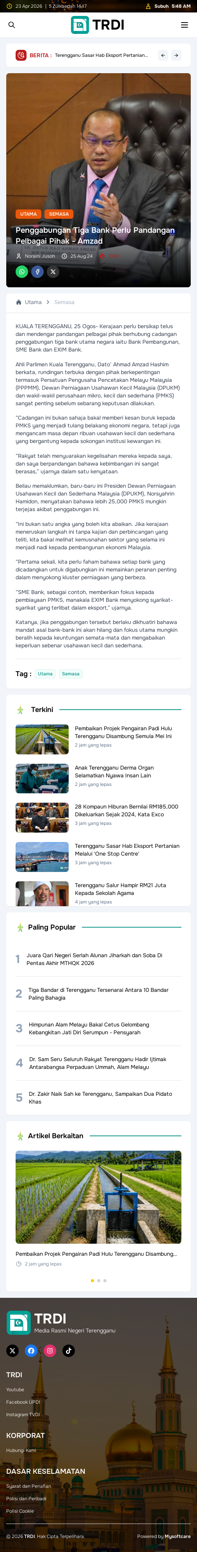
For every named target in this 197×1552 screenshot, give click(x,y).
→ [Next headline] (176, 55)
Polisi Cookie (20, 1511)
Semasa (59, 214)
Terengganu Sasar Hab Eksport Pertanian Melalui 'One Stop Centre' (100, 55)
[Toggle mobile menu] (184, 25)
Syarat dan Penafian (28, 1486)
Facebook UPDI (23, 1402)
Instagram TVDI (23, 1414)
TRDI (29, 1536)
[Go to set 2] (98, 1280)
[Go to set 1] (92, 1280)
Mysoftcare (178, 1536)
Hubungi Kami (21, 1450)
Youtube (15, 1390)
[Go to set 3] (104, 1280)
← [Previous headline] (163, 55)
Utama (28, 214)
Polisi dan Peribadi (26, 1499)
